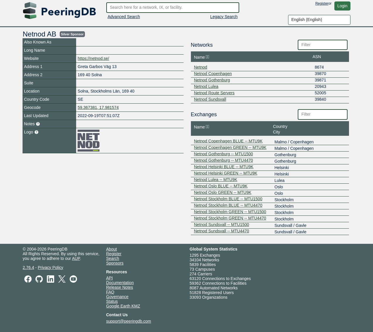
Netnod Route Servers (214, 93)
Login (342, 6)
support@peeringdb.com (128, 321)
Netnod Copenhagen (213, 73)
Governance (117, 296)
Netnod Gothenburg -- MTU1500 (223, 154)
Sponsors (115, 263)
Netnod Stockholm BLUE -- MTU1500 (228, 199)
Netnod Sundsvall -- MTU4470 (221, 231)
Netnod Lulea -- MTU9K (215, 179)
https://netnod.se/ (93, 58)
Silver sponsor (72, 34)
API (109, 278)
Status (112, 301)
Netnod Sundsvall (210, 99)
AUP (76, 258)
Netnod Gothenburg (212, 80)
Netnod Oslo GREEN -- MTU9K (222, 192)
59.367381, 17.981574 (98, 107)
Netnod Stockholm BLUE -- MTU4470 (228, 205)
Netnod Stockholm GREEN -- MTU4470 (230, 218)
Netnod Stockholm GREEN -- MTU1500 (230, 211)
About (111, 249)
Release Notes (119, 287)
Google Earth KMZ (123, 306)
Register (321, 3)
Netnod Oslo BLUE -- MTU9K (221, 186)
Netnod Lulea (206, 86)
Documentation (120, 282)
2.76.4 (28, 267)
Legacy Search (223, 16)
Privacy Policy (50, 267)
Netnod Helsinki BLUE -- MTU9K (224, 166)
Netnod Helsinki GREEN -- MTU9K (225, 173)
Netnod (200, 67)
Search (112, 258)
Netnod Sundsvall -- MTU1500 (221, 224)
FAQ (110, 292)
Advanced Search (124, 16)
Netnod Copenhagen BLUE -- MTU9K (228, 141)
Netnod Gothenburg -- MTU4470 (223, 160)
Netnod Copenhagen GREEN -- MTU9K (230, 147)
